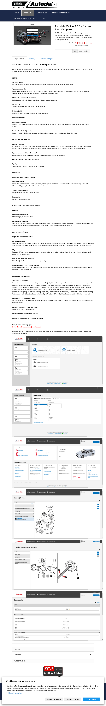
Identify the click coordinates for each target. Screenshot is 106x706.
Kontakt (45, 18)
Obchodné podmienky (61, 13)
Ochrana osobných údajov (25, 18)
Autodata (53, 654)
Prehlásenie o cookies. (14, 693)
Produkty (28, 13)
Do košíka (83, 51)
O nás (17, 13)
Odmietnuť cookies (72, 699)
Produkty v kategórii (46, 59)
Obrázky (32, 59)
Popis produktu (19, 59)
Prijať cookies (91, 699)
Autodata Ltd (42, 13)
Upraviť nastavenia (54, 699)
